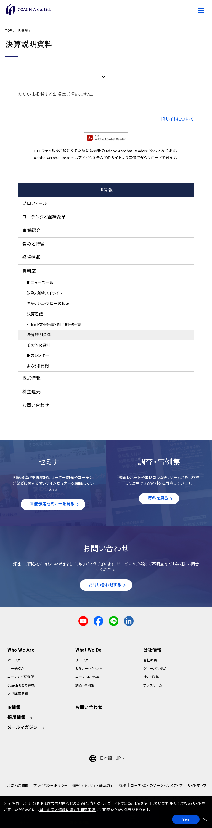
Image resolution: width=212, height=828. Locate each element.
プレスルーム (152, 686)
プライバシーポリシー (50, 786)
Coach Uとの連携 (21, 686)
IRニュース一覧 (40, 283)
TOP (8, 31)
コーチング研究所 (20, 678)
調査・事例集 (84, 686)
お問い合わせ (35, 405)
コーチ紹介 (15, 669)
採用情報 (16, 718)
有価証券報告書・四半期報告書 (54, 324)
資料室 (29, 271)
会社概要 (150, 661)
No (205, 819)
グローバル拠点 (154, 669)
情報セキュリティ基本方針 (93, 786)
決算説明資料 (39, 335)
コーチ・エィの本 (87, 678)
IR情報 (23, 31)
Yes (185, 819)
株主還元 (31, 391)
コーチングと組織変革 (44, 217)
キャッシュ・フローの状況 (48, 303)
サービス (81, 661)
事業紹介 (31, 230)
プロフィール (34, 203)
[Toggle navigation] (201, 11)
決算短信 (35, 314)
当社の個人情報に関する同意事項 (67, 810)
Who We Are (21, 650)
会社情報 (152, 650)
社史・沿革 (151, 678)
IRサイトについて (177, 119)
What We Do (88, 650)
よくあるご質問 (17, 786)
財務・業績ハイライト (44, 293)
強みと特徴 (33, 244)
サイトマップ (196, 786)
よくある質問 (38, 366)
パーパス (13, 661)
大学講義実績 (17, 695)
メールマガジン (22, 728)
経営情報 (31, 257)
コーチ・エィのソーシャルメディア (157, 786)
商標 (122, 786)
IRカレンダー (38, 355)
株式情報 (31, 378)
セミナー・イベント (88, 669)
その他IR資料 (38, 345)
